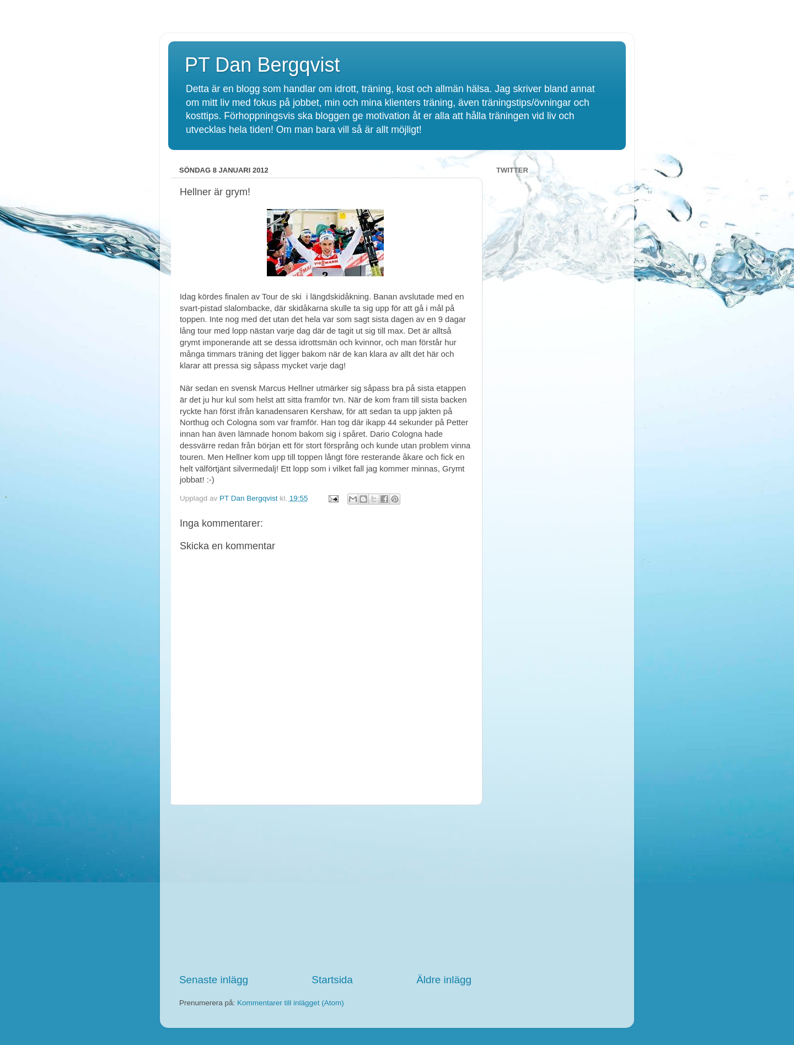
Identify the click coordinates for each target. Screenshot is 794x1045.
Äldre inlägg (443, 979)
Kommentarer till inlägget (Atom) (290, 1003)
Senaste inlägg (213, 979)
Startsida (332, 979)
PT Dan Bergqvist (262, 64)
